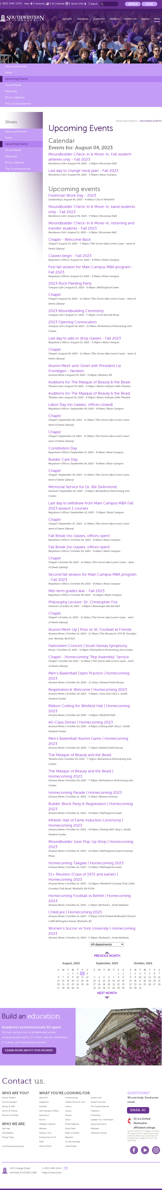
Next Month (107, 993)
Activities (43, 1106)
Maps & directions (51, 1172)
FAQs (41, 1142)
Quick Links (77, 3)
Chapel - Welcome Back (69, 239)
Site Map (6, 1128)
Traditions (95, 1111)
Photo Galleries (14, 97)
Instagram (156, 1150)
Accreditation (8, 1133)
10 (77, 977)
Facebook (134, 1150)
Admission (83, 19)
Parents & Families (10, 1115)
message (66, 1168)
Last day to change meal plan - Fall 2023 (83, 170)
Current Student (9, 1102)
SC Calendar (58, 3)
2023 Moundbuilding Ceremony (76, 311)
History (68, 1106)
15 (68, 980)
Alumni (145, 19)
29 (68, 988)
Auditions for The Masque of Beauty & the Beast (89, 382)
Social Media (13, 85)
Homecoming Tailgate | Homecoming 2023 (86, 863)
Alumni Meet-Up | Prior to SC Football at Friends (89, 629)
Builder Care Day (63, 459)
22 (68, 984)
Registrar (69, 1137)
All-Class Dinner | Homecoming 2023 (80, 722)
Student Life (130, 19)
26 (87, 984)
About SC (67, 19)
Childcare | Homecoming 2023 (75, 912)
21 (63, 984)
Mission (68, 1115)
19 (87, 980)
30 (73, 988)
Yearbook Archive (99, 1133)
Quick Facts (70, 1128)
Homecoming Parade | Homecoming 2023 (85, 792)
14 (63, 980)
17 (78, 980)
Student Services (98, 1102)
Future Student (9, 1097)
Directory (40, 3)
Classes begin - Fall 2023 (70, 256)
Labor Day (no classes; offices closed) (80, 404)
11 (82, 977)
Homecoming (71, 1097)
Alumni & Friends (9, 1111)
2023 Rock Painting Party (69, 283)
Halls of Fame (45, 1146)
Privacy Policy (8, 1137)
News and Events (16, 66)
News (157, 19)
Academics (99, 19)
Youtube (145, 1150)
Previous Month (107, 955)
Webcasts (11, 91)
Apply (132, 4)
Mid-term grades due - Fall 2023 (76, 591)
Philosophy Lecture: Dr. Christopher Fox (82, 602)
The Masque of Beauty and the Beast (79, 755)
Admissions (44, 1115)
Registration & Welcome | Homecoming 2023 (87, 689)
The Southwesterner (18, 103)
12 (87, 977)
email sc (138, 1110)
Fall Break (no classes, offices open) (79, 536)
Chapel (54, 294)
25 (82, 984)
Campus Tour (45, 1133)
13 (58, 980)
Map (26, 3)
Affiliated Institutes (47, 1124)
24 (77, 984)
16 (73, 980)
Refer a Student (72, 1133)
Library (68, 1111)
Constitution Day (62, 448)
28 (63, 988)
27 (58, 988)
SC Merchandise (72, 1142)
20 (58, 984)
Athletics (114, 19)
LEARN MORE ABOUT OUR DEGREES (29, 1050)
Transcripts (95, 1115)
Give (149, 4)
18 (82, 980)
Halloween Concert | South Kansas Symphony (87, 646)
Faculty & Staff (8, 1106)
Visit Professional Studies (13, 1146)
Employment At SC (47, 1137)
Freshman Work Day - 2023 (72, 195)
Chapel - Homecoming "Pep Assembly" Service (88, 657)
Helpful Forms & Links (75, 1102)
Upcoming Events (16, 78)
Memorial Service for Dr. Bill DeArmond (82, 487)
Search (94, 4)
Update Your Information (102, 1119)
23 (73, 984)
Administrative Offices (49, 1111)
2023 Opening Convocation (72, 322)
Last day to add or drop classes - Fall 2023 (84, 338)
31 (78, 988)
